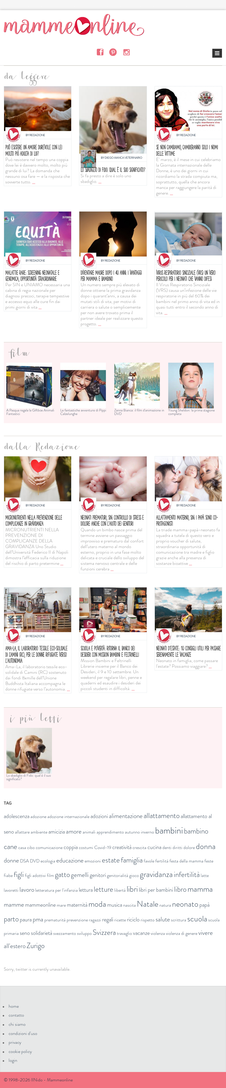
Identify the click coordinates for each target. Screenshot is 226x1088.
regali (107, 919)
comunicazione (49, 847)
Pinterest (113, 52)
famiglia (132, 860)
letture (103, 889)
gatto (62, 874)
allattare (22, 832)
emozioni (93, 861)
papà (204, 905)
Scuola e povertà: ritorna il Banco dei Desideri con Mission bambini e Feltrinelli (110, 651)
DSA (24, 861)
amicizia (56, 832)
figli (19, 874)
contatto (16, 1015)
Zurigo (36, 945)
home (14, 1006)
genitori (98, 875)
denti (167, 847)
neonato (185, 904)
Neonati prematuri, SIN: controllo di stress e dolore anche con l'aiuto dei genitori (112, 520)
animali (89, 832)
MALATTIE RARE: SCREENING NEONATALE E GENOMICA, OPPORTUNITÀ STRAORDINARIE (32, 275)
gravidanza (156, 874)
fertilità (161, 861)
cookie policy (20, 1051)
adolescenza (16, 816)
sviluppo (84, 933)
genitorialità (117, 875)
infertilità (187, 874)
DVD (35, 861)
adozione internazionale (68, 816)
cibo (31, 847)
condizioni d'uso (23, 1033)
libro (180, 889)
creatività (121, 847)
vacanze (141, 933)
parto (11, 919)
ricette (120, 920)
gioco (134, 875)
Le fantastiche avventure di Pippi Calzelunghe (83, 412)
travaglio (124, 933)
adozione (38, 816)
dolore (189, 847)
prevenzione (77, 920)
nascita (129, 905)
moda (97, 904)
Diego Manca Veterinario (123, 158)
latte (205, 875)
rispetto (148, 920)
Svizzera (104, 932)
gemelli (80, 874)
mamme (14, 904)
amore (74, 831)
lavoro (27, 889)
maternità (77, 905)
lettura (86, 890)
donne (11, 860)
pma (38, 919)
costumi (86, 847)
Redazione (37, 135)
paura (26, 919)
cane (10, 846)
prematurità (55, 920)
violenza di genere (181, 933)
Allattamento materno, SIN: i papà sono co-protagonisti (187, 520)
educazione (70, 860)
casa (22, 847)
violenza (158, 933)
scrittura (178, 920)
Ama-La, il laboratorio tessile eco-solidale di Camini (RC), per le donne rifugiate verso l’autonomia (36, 654)
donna (206, 846)
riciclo (133, 919)
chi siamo (17, 1024)
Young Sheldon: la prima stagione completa (191, 412)
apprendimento (110, 832)
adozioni (99, 816)
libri (132, 889)
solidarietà (41, 933)
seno (25, 933)
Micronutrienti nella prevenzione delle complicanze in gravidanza (33, 520)
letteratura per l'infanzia (56, 890)
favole (149, 861)
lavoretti (11, 890)
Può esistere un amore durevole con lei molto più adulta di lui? (33, 150)
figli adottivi (35, 875)
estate (111, 860)
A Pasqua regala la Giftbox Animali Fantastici (30, 412)
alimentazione (126, 816)
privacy (15, 1042)
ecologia (48, 861)
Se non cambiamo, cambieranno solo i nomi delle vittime (187, 150)
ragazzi (95, 920)
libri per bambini (156, 890)
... (33, 182)
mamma (200, 889)
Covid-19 (102, 847)
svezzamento (64, 933)
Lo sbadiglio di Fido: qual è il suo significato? (113, 170)
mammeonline (40, 905)
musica (114, 905)
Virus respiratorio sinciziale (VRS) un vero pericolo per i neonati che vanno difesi (185, 275)
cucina (154, 847)
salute (163, 919)
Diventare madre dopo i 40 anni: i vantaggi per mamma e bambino (111, 275)
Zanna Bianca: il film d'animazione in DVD (139, 412)
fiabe (8, 875)
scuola (197, 918)
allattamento (162, 815)
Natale (147, 904)
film (50, 875)
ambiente (39, 832)
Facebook (100, 52)
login (13, 1060)
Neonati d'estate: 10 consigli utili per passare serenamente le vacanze (188, 651)
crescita (139, 847)
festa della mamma (186, 861)
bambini (169, 830)
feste (208, 861)
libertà (120, 890)
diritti (177, 847)
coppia (71, 847)
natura (165, 905)
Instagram (126, 51)
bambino (196, 831)
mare (61, 905)
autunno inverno (139, 832)
